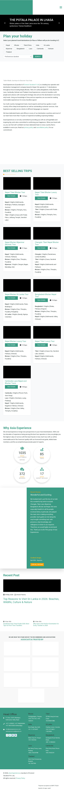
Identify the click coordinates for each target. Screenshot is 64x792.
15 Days (53, 198)
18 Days (23, 387)
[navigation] (61, 7)
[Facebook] (7, 735)
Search (38, 56)
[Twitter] (10, 735)
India (37, 45)
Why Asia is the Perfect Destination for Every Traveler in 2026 (46, 624)
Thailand (9, 52)
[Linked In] (13, 735)
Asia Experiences (14, 773)
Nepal (8, 45)
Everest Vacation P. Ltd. (31, 84)
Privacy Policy (20, 778)
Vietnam (51, 49)
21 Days (23, 248)
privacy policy (28, 127)
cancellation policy (42, 127)
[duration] (17, 56)
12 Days (23, 345)
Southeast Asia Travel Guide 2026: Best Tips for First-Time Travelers (16, 624)
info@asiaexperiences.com (13, 729)
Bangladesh (20, 49)
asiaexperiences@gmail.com (13, 731)
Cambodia (40, 49)
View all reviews (37, 564)
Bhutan (16, 45)
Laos (30, 49)
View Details (11, 196)
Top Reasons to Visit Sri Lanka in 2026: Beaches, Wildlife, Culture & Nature (31, 600)
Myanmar (9, 49)
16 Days (53, 248)
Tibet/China (27, 45)
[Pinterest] (15, 735)
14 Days (23, 196)
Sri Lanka (47, 45)
